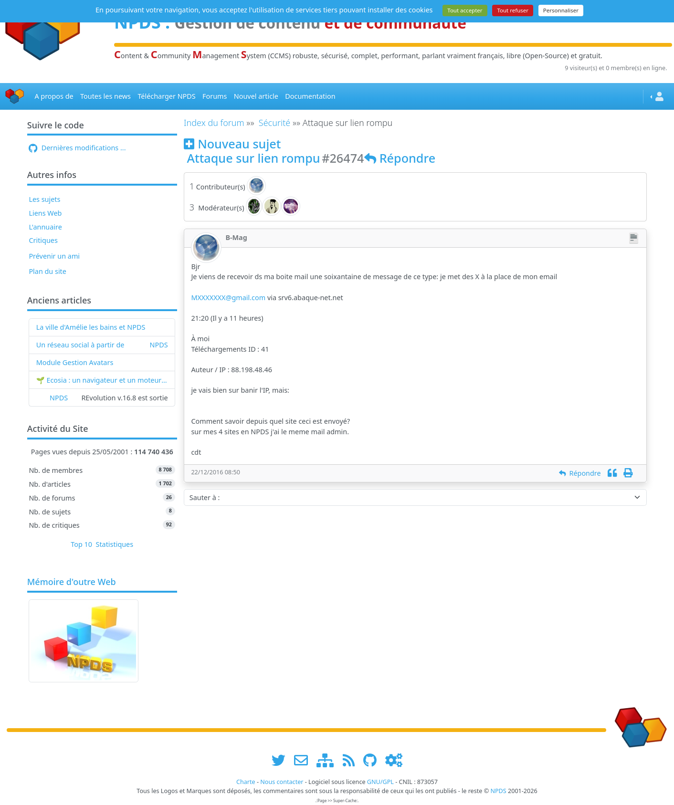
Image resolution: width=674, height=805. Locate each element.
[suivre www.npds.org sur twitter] (282, 759)
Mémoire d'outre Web (71, 582)
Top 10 (81, 544)
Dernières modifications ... (77, 147)
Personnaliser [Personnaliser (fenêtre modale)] (561, 10)
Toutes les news (105, 96)
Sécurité (274, 122)
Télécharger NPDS (166, 96)
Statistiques (115, 544)
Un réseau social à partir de (80, 344)
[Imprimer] (627, 473)
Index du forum (214, 122)
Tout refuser (512, 10)
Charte (245, 782)
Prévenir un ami (54, 256)
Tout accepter (464, 10)
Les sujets (44, 199)
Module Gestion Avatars (75, 362)
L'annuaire (45, 226)
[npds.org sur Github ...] (373, 759)
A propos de (53, 96)
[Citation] (612, 473)
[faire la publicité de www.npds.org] (304, 759)
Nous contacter (281, 782)
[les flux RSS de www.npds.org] (352, 759)
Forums (214, 96)
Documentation (310, 96)
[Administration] (393, 759)
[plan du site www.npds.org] (328, 759)
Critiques (43, 240)
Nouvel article (256, 96)
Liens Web (45, 213)
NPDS (159, 344)
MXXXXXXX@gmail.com (228, 297)
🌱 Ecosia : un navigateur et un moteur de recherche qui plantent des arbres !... (102, 380)
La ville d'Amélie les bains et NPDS (91, 327)
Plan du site (47, 271)
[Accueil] (14, 96)
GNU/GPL (380, 782)
